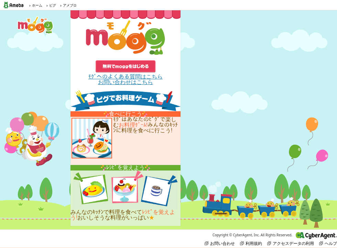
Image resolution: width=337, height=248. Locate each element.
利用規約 (251, 243)
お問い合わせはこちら (125, 82)
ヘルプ (328, 243)
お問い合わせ (220, 243)
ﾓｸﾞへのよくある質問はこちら (125, 77)
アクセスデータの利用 (290, 243)
